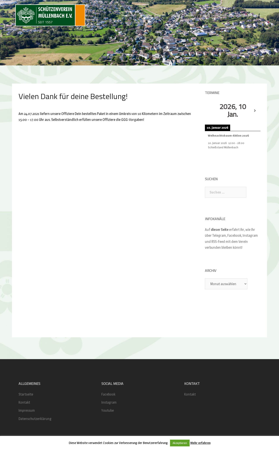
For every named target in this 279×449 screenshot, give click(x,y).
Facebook (108, 394)
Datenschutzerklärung (35, 419)
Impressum (27, 410)
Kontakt (205, 15)
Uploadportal (224, 15)
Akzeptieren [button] (180, 443)
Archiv (190, 15)
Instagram (109, 402)
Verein (161, 15)
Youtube (107, 410)
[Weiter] (254, 110)
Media (176, 15)
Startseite (127, 15)
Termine (145, 15)
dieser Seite (219, 230)
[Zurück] (210, 110)
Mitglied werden (250, 15)
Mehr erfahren (200, 443)
